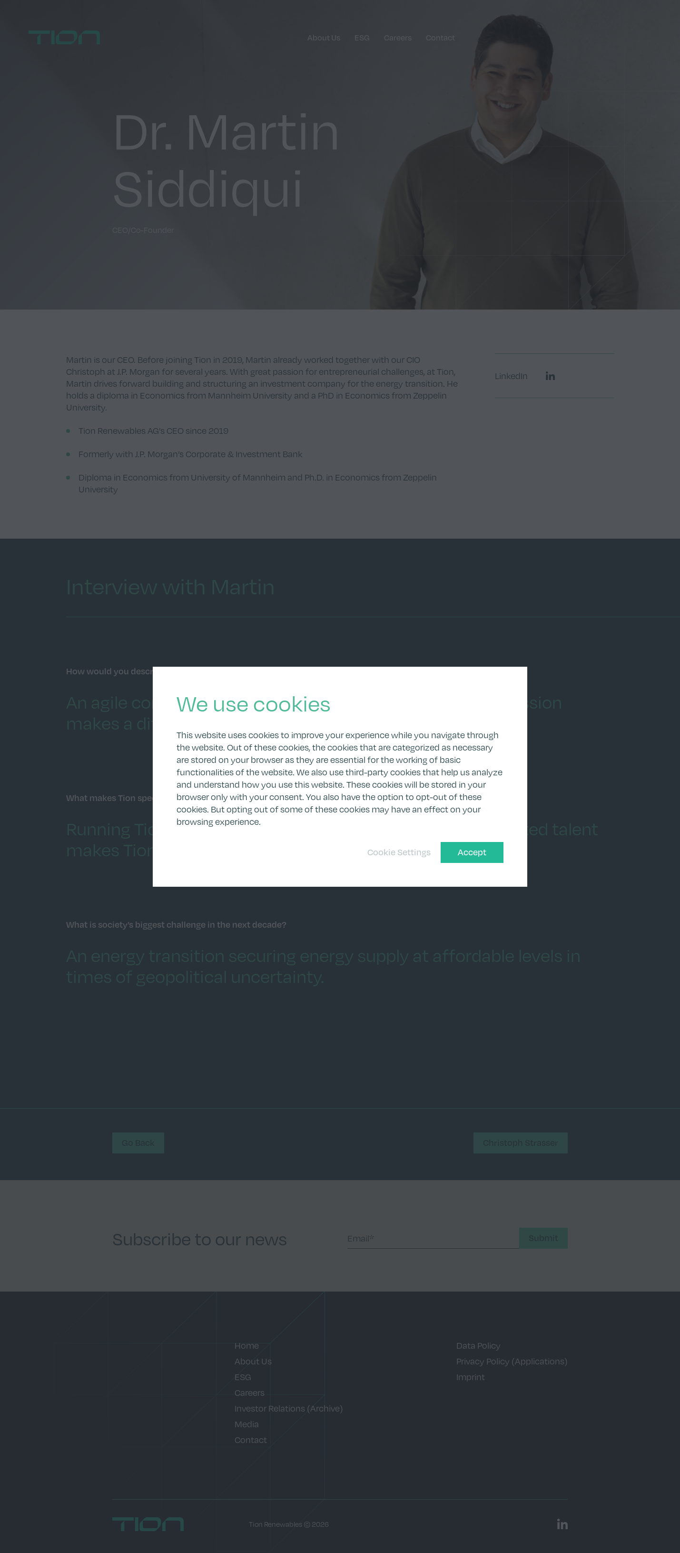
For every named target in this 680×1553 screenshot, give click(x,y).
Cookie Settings (399, 852)
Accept (472, 852)
